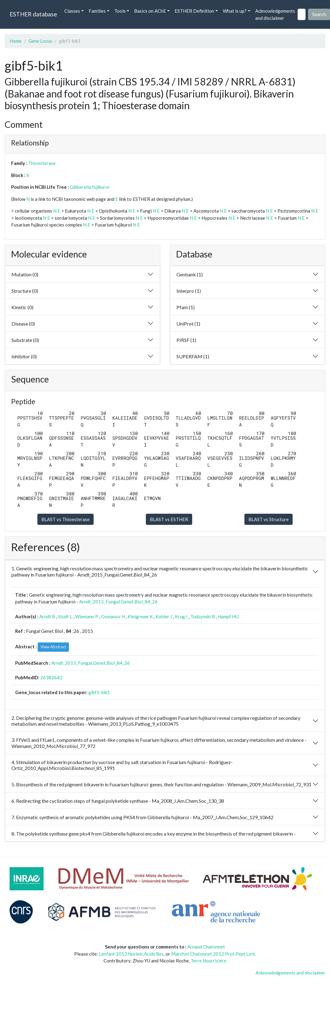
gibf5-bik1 (99, 692)
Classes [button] (72, 11)
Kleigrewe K (140, 616)
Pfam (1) (185, 307)
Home (16, 41)
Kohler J (163, 616)
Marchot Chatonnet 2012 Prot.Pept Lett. (213, 954)
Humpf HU (228, 616)
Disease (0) (23, 323)
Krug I (181, 616)
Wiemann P (86, 616)
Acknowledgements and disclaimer (275, 14)
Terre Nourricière (208, 960)
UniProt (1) (188, 323)
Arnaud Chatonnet (206, 946)
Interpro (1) (188, 291)
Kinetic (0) (22, 307)
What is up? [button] (235, 11)
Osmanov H (113, 616)
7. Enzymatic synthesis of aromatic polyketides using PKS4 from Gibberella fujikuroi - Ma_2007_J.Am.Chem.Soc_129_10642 (142, 817)
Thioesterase (42, 163)
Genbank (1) (189, 274)
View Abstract (53, 646)
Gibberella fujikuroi (89, 187)
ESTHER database (33, 14)
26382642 (51, 677)
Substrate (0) (25, 340)
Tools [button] (120, 11)
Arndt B (47, 616)
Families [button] (97, 11)
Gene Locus (40, 41)
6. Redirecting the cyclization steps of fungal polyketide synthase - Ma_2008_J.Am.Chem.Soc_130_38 (117, 801)
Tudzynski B (202, 616)
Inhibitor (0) (24, 356)
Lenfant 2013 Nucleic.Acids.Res (131, 954)
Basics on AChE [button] (150, 11)
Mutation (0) (24, 274)
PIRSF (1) (186, 340)
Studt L (65, 616)
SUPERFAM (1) (192, 356)
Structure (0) (24, 291)
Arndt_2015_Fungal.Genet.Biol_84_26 (118, 601)
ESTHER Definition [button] (194, 11)
